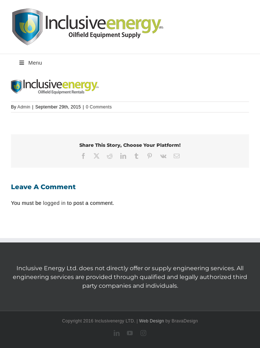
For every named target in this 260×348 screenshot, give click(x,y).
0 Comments (99, 107)
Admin (24, 107)
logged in (54, 203)
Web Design (151, 321)
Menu (30, 63)
